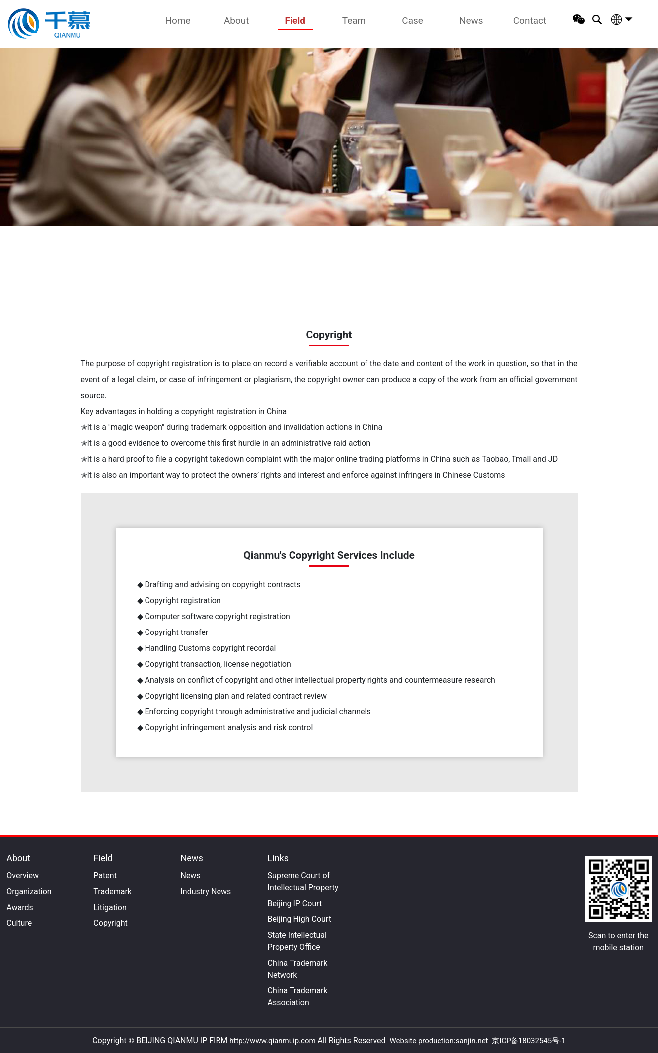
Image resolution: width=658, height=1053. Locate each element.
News (471, 20)
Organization (28, 891)
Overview (22, 875)
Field (295, 20)
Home (177, 20)
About (236, 20)
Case (412, 20)
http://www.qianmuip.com (272, 1040)
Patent (105, 875)
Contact (529, 20)
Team (354, 20)
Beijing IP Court (295, 903)
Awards (19, 907)
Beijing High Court (299, 919)
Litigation (109, 907)
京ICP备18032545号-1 (528, 1040)
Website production (422, 1040)
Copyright (110, 923)
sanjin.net (472, 1040)
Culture (19, 923)
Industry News (205, 891)
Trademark (112, 891)
